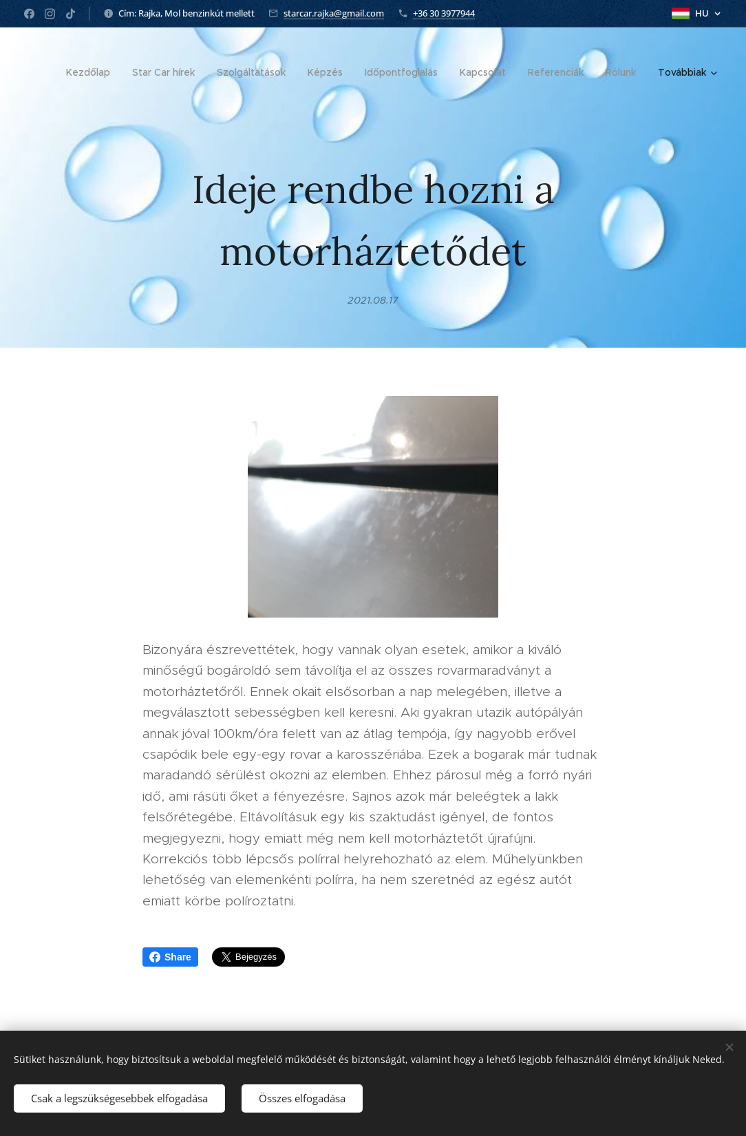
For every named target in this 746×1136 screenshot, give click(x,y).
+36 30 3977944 (444, 13)
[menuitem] (92, 72)
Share (170, 957)
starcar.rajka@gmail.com (334, 13)
